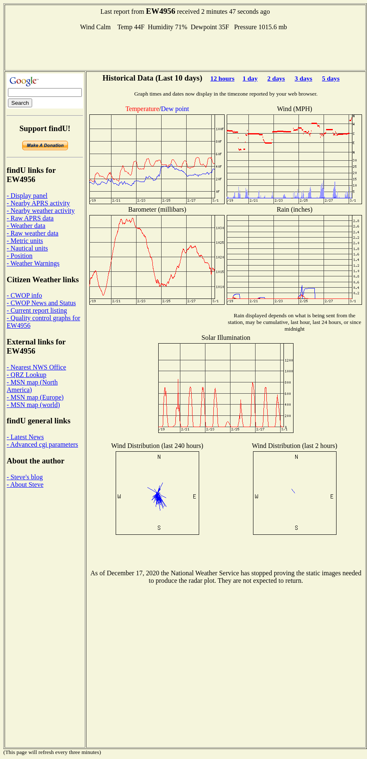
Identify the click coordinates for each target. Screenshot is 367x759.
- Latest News (25, 436)
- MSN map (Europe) (35, 397)
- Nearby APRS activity (38, 203)
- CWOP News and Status (41, 302)
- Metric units (25, 240)
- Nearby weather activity (41, 210)
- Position (20, 255)
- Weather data (26, 225)
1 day (250, 78)
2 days (276, 78)
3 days (303, 78)
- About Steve (25, 484)
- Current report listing (37, 310)
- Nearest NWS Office (36, 367)
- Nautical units (27, 248)
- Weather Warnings (33, 263)
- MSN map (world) (33, 404)
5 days (330, 78)
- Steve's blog (25, 477)
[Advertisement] (185, 49)
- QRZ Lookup (26, 374)
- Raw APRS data (30, 218)
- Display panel (27, 195)
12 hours (222, 78)
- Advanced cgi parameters (42, 444)
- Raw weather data (32, 233)
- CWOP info (24, 295)
